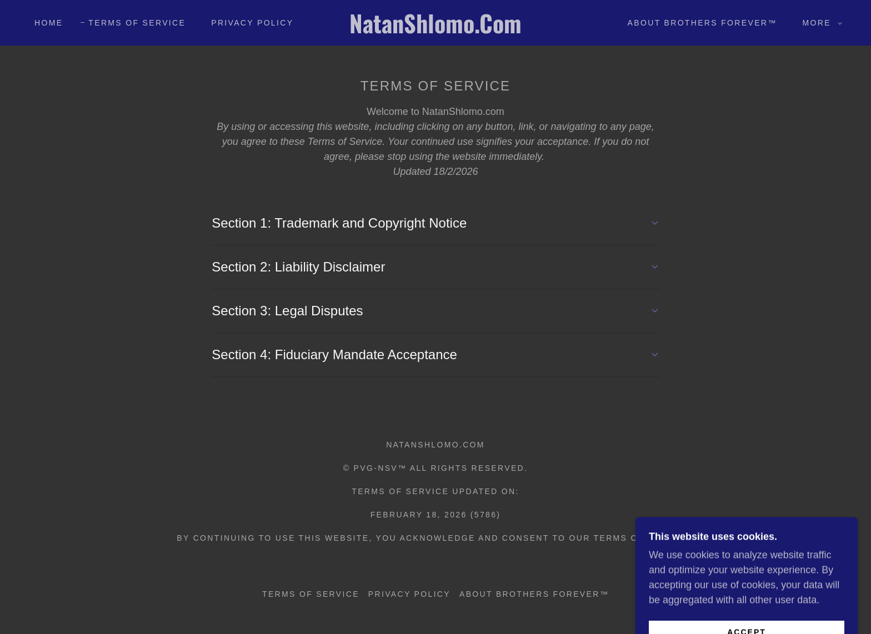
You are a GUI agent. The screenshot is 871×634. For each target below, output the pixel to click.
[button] (819, 22)
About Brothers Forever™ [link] (702, 22)
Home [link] (48, 22)
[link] (435, 30)
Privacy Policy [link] (252, 22)
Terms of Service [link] (137, 22)
